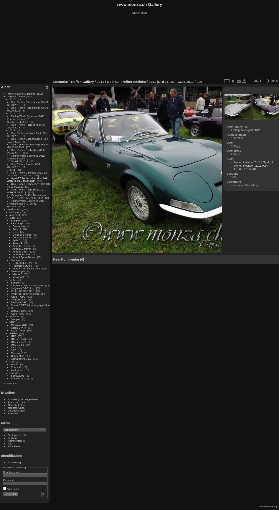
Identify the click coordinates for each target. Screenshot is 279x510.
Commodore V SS (21, 358)
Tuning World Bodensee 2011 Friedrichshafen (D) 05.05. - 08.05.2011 (26, 203)
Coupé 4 (16, 367)
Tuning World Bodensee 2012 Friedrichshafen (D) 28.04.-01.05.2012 (26, 158)
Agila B (17, 240)
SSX (13, 347)
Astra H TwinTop (22, 254)
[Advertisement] (139, 47)
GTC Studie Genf (22, 262)
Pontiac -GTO (19, 378)
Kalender (13, 413)
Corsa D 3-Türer (22, 237)
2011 (12, 169)
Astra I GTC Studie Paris (27, 268)
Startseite (60, 82)
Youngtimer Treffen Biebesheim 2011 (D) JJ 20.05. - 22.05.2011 (26, 196)
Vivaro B (17, 274)
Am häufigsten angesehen (23, 399)
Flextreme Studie (22, 265)
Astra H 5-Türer (21, 245)
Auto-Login (11, 488)
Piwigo (274, 506)
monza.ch (15, 214)
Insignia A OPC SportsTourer (27, 285)
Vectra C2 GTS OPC (23, 291)
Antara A (17, 243)
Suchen (12, 437)
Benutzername (11, 472)
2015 (12, 99)
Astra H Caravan (22, 248)
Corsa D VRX (18, 327)
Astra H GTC (20, 251)
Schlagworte (15, 435)
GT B (15, 231)
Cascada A (19, 226)
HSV (12, 361)
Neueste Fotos (16, 404)
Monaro (15, 353)
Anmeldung (14, 462)
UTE (13, 336)
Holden (14, 333)
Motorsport (16, 212)
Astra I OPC (18, 313)
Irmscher (15, 316)
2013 (12, 113)
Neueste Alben (16, 407)
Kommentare (15, 440)
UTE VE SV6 (18, 339)
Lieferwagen (18, 271)
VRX (12, 322)
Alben (5, 87)
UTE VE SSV (18, 341)
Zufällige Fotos (16, 410)
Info (10, 443)
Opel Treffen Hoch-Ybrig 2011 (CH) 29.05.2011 (26, 191)
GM (12, 372)
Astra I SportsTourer (24, 257)
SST (13, 350)
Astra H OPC (18, 296)
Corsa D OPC (19, 310)
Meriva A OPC (19, 302)
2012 (12, 130)
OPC (12, 279)
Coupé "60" (17, 355)
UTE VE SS (17, 344)
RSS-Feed (14, 446)
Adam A (17, 229)
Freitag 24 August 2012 (245, 130)
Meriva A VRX (19, 324)
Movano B (18, 276)
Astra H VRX (18, 330)
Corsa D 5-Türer (22, 234)
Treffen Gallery (16, 96)
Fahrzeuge (17, 223)
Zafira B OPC (18, 299)
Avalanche (17, 370)
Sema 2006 (17, 375)
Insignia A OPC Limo (23, 288)
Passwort (8, 480)
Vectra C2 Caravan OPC (25, 293)
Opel (12, 217)
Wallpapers (14, 209)
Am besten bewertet (19, 402)
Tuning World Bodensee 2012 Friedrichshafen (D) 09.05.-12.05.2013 (26, 119)
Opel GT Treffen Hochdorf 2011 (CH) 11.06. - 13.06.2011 (28, 179)
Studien (15, 260)
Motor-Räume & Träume (21, 93)
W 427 (14, 364)
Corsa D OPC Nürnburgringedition (30, 305)
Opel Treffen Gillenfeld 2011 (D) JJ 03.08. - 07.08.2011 (27, 174)
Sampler (16, 220)
